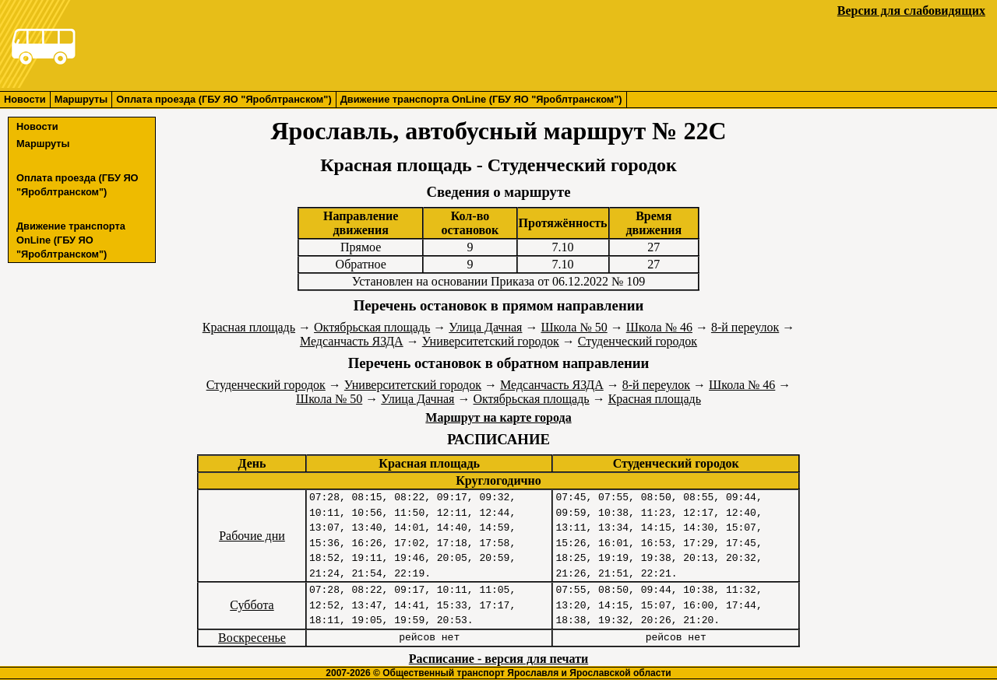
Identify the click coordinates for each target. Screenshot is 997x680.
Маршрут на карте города (498, 417)
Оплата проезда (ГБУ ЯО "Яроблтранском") (223, 99)
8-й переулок (745, 327)
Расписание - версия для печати (498, 658)
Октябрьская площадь (372, 327)
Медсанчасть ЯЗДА (351, 341)
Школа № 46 (659, 327)
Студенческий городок (637, 341)
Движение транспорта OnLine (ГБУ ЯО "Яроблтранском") (481, 99)
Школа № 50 (574, 327)
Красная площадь (249, 327)
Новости (25, 99)
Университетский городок (490, 341)
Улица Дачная (485, 327)
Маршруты (81, 99)
